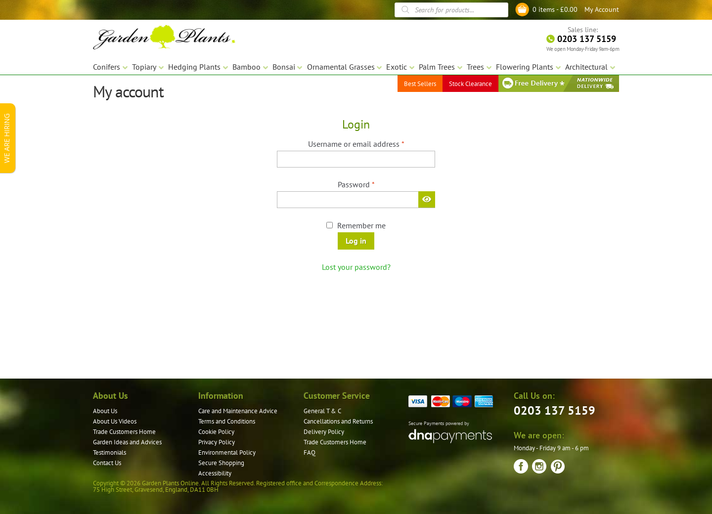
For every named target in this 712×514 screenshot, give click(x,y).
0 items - (555, 9)
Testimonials (109, 452)
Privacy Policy (216, 442)
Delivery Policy (324, 432)
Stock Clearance (470, 84)
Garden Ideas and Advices (127, 442)
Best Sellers (420, 84)
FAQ (309, 452)
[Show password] (426, 199)
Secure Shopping (221, 463)
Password (371, 183)
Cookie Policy (216, 432)
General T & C (322, 411)
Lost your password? (356, 267)
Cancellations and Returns (338, 421)
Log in (356, 241)
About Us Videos (114, 421)
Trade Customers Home (124, 432)
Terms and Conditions (226, 421)
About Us (105, 411)
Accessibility (214, 473)
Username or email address (371, 143)
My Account (601, 9)
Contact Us (107, 463)
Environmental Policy (227, 452)
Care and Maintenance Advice (237, 411)
